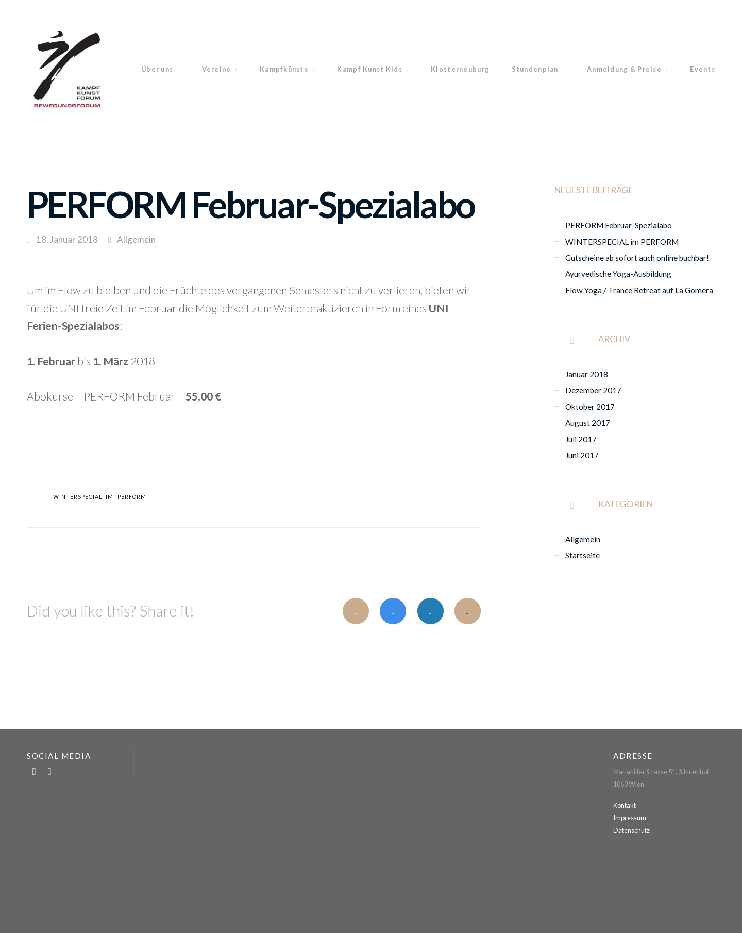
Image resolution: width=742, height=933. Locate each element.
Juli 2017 (581, 439)
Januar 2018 (586, 374)
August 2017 (587, 422)
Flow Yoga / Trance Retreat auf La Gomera (639, 290)
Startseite (582, 555)
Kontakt (624, 805)
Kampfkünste (284, 69)
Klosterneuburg (460, 69)
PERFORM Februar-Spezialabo (618, 225)
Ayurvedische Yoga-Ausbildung (618, 273)
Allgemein (136, 239)
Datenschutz (631, 830)
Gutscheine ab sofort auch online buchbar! (637, 257)
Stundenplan (535, 69)
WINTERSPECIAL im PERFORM (99, 497)
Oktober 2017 (590, 406)
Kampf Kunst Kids (369, 69)
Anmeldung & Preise (624, 69)
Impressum (629, 817)
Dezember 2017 (593, 390)
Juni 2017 (582, 455)
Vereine (216, 69)
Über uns (157, 69)
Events (702, 69)
